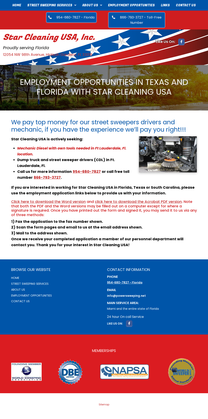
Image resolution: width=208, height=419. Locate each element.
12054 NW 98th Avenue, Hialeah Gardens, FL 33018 (47, 54)
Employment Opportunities (131, 5)
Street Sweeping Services (49, 5)
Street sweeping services (30, 284)
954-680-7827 (118, 282)
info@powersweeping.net (126, 296)
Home (16, 5)
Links (165, 5)
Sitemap (104, 404)
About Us (90, 5)
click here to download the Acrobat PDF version (138, 201)
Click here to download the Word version (48, 201)
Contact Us (186, 5)
